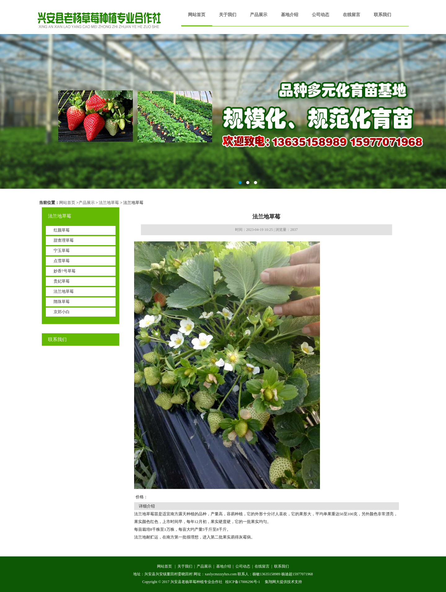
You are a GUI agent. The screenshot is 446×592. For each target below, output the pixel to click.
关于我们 (227, 14)
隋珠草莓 (62, 301)
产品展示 (258, 14)
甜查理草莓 (64, 240)
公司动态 (320, 14)
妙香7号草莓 (65, 271)
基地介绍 (289, 14)
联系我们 (382, 14)
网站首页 (196, 14)
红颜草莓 (62, 230)
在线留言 (351, 14)
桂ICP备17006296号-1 (242, 582)
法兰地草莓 (109, 202)
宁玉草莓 (62, 250)
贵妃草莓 (62, 281)
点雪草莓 (62, 260)
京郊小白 (62, 311)
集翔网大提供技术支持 (283, 582)
